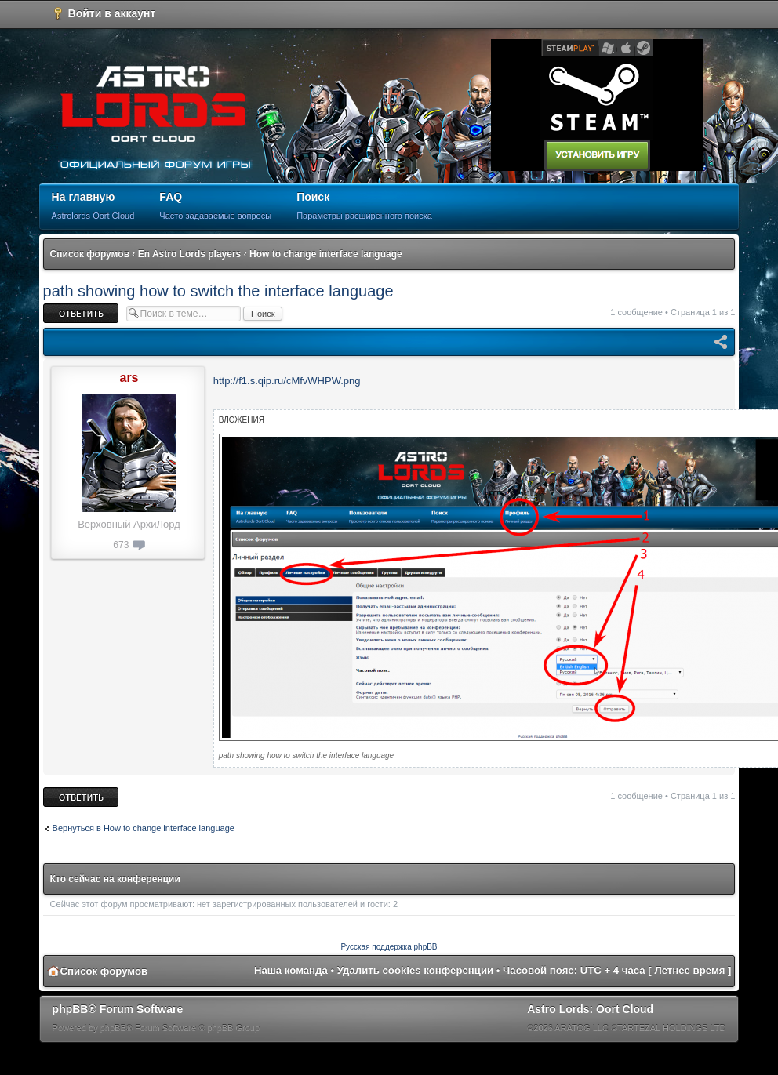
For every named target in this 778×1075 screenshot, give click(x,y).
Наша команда (291, 970)
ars (128, 377)
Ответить (80, 313)
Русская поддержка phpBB (388, 946)
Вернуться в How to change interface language (143, 828)
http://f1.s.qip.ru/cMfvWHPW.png (287, 381)
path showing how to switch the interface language (218, 291)
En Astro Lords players (190, 254)
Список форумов (89, 254)
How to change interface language (325, 254)
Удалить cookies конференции (415, 970)
